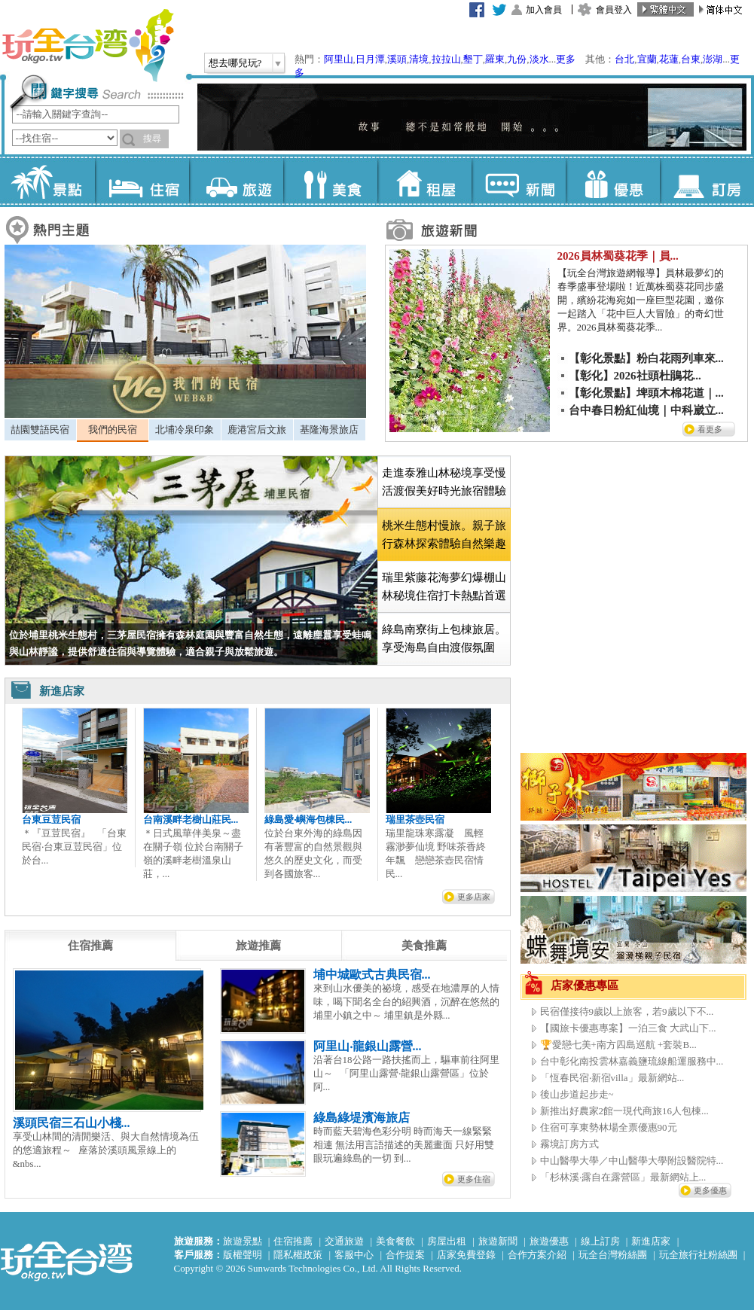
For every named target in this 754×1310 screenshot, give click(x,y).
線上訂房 (600, 1241)
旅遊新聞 (497, 1241)
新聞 (519, 180)
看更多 (710, 429)
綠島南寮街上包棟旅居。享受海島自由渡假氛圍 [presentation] (444, 638)
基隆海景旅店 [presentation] (329, 429)
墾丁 (473, 59)
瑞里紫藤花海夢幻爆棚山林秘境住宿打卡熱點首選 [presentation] (444, 586)
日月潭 (370, 59)
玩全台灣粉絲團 (612, 1254)
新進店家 (650, 1241)
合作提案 (405, 1254)
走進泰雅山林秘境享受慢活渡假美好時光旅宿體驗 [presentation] (444, 482)
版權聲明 (242, 1254)
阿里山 (338, 59)
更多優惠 (710, 1190)
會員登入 (614, 10)
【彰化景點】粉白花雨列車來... (646, 358)
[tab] (40, 429)
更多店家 (473, 896)
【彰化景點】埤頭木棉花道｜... (646, 393)
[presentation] (90, 946)
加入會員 (544, 10)
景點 (48, 180)
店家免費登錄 (466, 1254)
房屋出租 (446, 1241)
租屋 (424, 180)
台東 (691, 59)
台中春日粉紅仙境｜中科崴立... (646, 410)
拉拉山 (446, 59)
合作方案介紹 (537, 1254)
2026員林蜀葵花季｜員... (618, 256)
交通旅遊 (344, 1241)
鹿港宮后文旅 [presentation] (256, 429)
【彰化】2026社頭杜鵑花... (635, 376)
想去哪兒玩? (235, 63)
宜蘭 (647, 59)
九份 (517, 59)
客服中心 (354, 1254)
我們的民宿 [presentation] (112, 429)
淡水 (539, 59)
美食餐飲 (395, 1241)
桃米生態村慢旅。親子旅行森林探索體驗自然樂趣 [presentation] (444, 534)
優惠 (613, 180)
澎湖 (712, 59)
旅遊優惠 (549, 1241)
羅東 (495, 59)
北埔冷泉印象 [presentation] (184, 429)
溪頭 (397, 59)
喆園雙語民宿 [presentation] (40, 429)
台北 (624, 59)
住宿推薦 (293, 1241)
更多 (565, 59)
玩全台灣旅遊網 (87, 45)
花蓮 (669, 59)
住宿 (142, 180)
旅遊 (236, 180)
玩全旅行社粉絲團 (698, 1254)
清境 (419, 59)
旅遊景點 (242, 1241)
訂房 (707, 180)
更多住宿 (473, 1179)
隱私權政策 (297, 1254)
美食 (330, 180)
